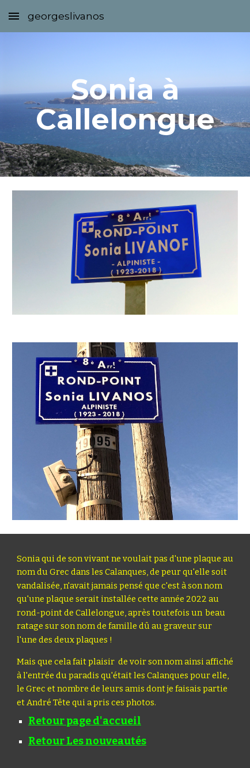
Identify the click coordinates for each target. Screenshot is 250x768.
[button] (14, 16)
